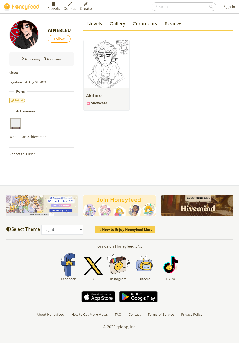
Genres (69, 6)
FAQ (118, 314)
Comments (145, 23)
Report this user (22, 154)
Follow (59, 39)
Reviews (174, 23)
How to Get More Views (89, 314)
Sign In (229, 6)
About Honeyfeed (50, 314)
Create (86, 6)
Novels (54, 6)
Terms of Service (161, 314)
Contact (135, 314)
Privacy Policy (191, 314)
